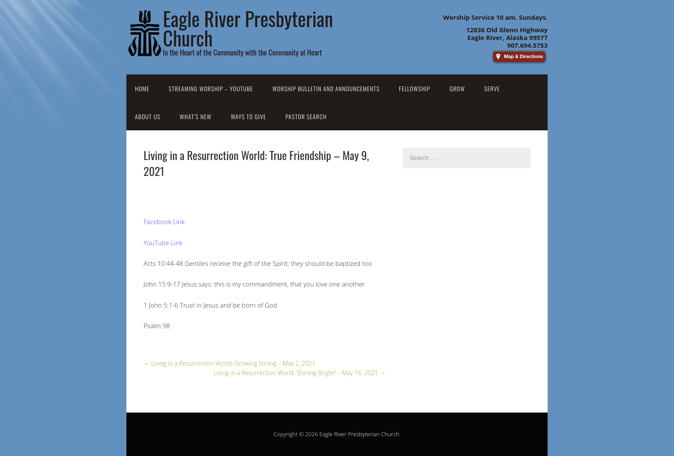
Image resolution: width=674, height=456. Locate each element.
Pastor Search (306, 116)
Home (142, 88)
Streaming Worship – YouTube (211, 88)
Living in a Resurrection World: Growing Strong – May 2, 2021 (230, 363)
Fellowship (414, 88)
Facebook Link (164, 221)
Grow (457, 88)
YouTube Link (163, 242)
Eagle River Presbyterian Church (359, 434)
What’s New (195, 116)
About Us (147, 116)
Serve (492, 88)
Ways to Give (248, 116)
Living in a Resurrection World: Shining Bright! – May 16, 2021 (299, 373)
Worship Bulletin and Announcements (326, 88)
